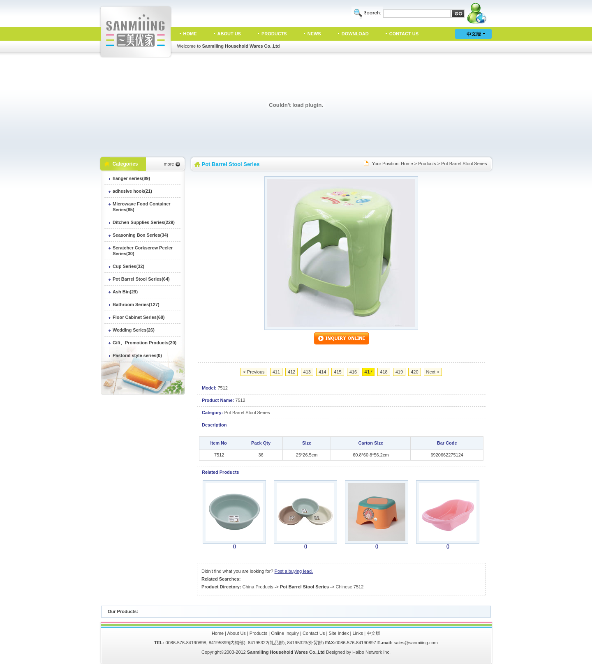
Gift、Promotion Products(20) (144, 342)
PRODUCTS (274, 33)
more (169, 163)
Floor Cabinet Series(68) (139, 317)
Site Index (339, 633)
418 (383, 371)
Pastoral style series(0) (137, 355)
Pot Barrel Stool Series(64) (141, 279)
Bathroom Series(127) (136, 304)
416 (353, 371)
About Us (236, 633)
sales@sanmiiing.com (416, 642)
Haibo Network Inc (370, 652)
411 (276, 371)
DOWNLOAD (355, 33)
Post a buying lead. (294, 571)
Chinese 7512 (349, 586)
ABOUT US (229, 33)
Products (427, 163)
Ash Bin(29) (125, 291)
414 (322, 371)
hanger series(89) (131, 178)
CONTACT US (404, 33)
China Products (258, 586)
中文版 (373, 633)
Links (357, 633)
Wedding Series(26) (134, 329)
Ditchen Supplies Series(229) (144, 222)
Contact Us (314, 633)
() (234, 546)
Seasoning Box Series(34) (140, 235)
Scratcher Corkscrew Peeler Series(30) (143, 250)
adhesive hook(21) (132, 191)
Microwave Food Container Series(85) (142, 206)
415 (337, 371)
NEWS (314, 33)
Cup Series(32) (128, 266)
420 (414, 371)
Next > (432, 371)
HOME (190, 33)
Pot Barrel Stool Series (464, 163)
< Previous (253, 371)
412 (291, 371)
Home (407, 163)
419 (399, 371)
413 (307, 371)
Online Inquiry (285, 633)
